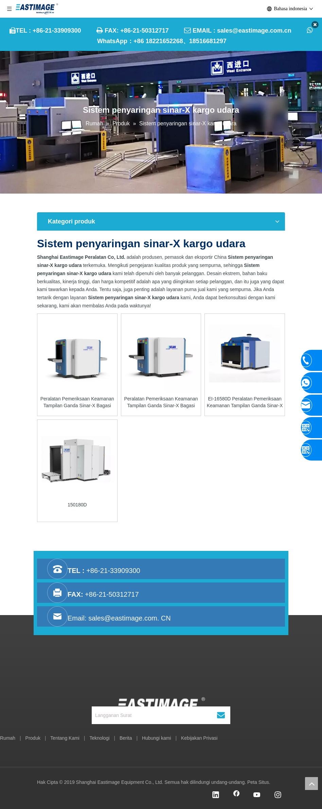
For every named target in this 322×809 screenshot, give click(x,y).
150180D (77, 504)
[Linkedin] (215, 795)
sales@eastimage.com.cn (254, 30)
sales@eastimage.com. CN (129, 618)
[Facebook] (236, 795)
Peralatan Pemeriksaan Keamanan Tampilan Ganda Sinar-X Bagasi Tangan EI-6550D (161, 402)
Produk (32, 738)
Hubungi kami (156, 738)
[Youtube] (257, 795)
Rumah (7, 738)
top (311, 783)
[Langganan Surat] (154, 715)
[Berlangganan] (221, 715)
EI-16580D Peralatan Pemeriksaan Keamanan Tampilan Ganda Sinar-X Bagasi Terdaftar (245, 402)
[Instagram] (277, 795)
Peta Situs (258, 782)
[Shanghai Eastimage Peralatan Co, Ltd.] (161, 683)
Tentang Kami (64, 738)
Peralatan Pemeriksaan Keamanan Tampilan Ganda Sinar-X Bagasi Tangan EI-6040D (77, 402)
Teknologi (99, 738)
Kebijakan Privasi (199, 738)
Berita (126, 738)
